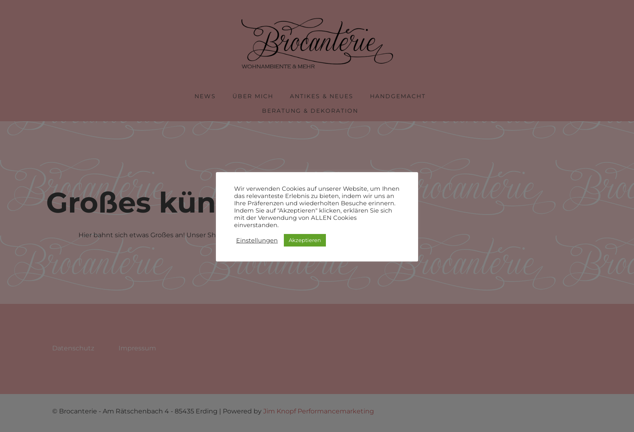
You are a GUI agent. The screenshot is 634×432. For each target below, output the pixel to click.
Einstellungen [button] (257, 240)
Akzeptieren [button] (305, 240)
